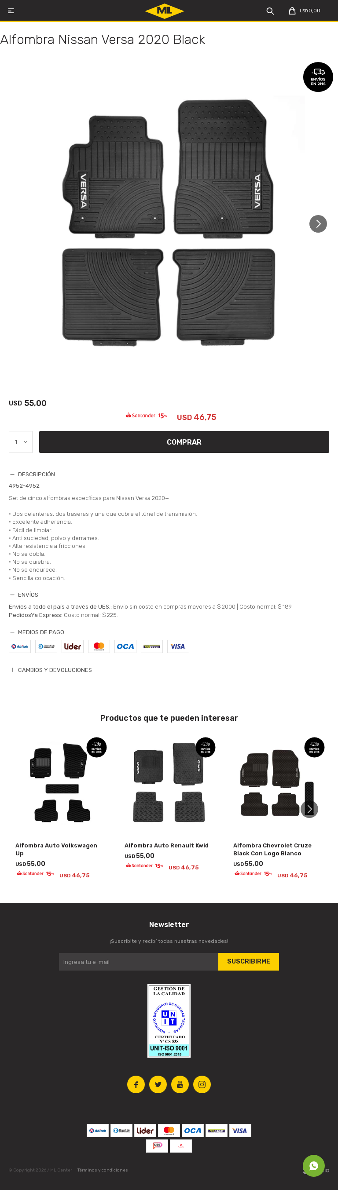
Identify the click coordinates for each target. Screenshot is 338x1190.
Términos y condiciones (102, 1170)
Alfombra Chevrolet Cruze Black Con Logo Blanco (272, 849)
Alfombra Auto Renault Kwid (167, 845)
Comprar (184, 442)
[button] (321, 224)
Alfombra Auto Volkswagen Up (56, 849)
